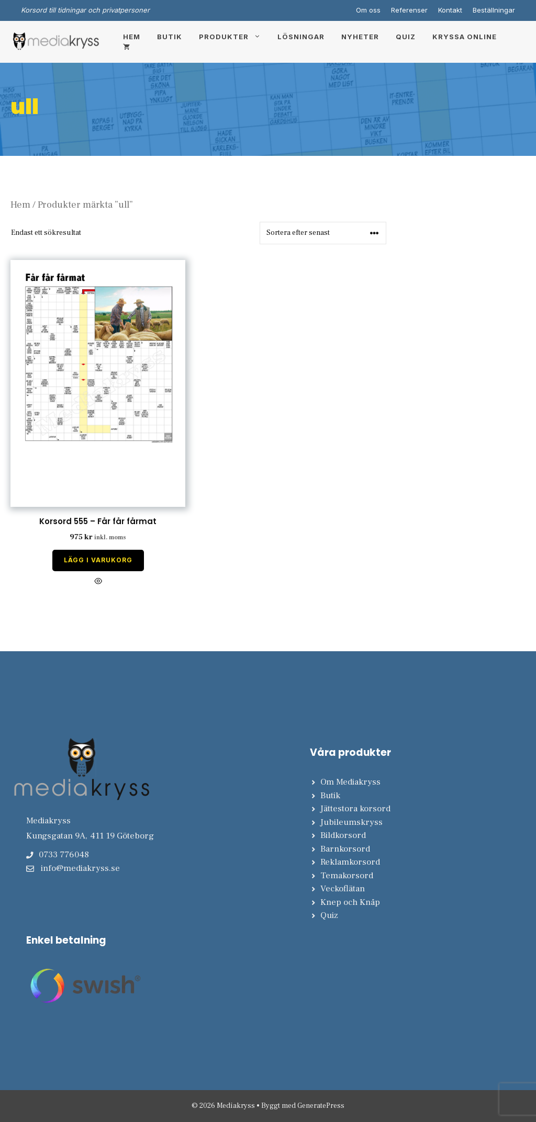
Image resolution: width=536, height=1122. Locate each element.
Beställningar (494, 10)
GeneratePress (320, 1105)
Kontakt (450, 10)
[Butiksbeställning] (323, 233)
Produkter (234, 36)
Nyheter (360, 36)
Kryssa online (464, 36)
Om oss (368, 10)
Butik (169, 36)
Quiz (406, 36)
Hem (131, 36)
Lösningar (301, 36)
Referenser (409, 10)
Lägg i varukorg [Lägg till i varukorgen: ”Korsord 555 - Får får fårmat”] (98, 560)
